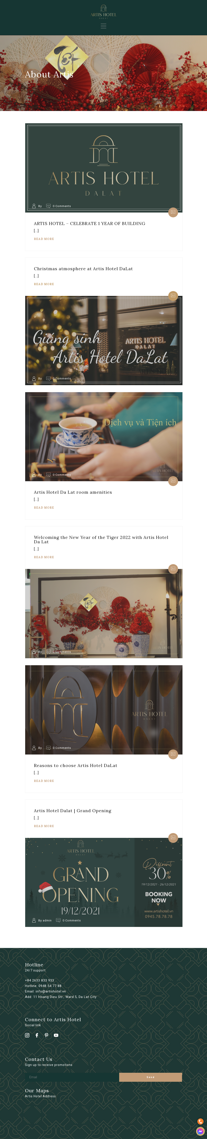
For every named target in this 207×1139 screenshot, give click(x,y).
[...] (36, 231)
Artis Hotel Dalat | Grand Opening (72, 810)
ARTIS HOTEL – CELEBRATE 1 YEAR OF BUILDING (89, 223)
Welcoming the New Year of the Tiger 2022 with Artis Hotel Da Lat (101, 539)
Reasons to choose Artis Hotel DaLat (75, 765)
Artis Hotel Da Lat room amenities (73, 492)
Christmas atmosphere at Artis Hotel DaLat (83, 268)
